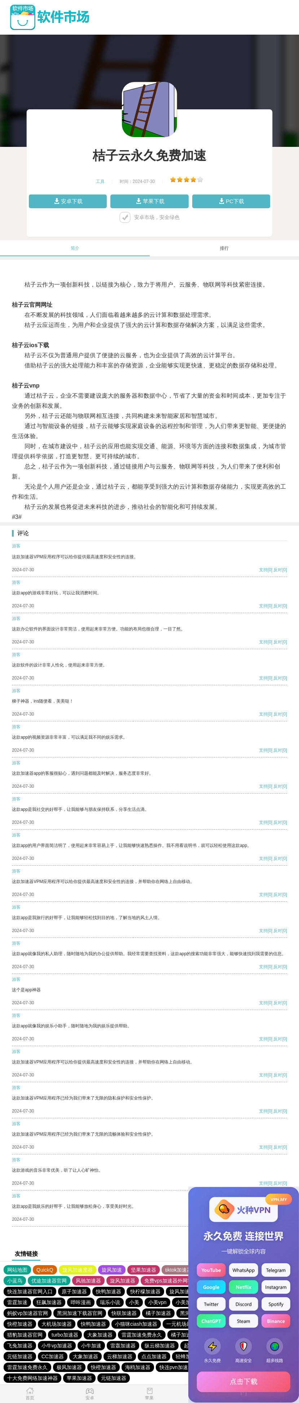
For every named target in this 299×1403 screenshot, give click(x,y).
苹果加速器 (79, 1378)
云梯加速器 (119, 1356)
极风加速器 (69, 1367)
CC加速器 (52, 1356)
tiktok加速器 (178, 1270)
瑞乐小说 (110, 1302)
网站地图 (17, 1270)
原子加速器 (74, 1291)
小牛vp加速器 (56, 1346)
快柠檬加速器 (145, 1291)
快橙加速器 (19, 1324)
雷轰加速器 (123, 1346)
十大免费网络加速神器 (32, 1378)
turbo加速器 (65, 1335)
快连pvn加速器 (176, 1367)
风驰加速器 (88, 1281)
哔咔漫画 (81, 1302)
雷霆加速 (17, 1302)
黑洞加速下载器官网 (79, 1313)
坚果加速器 (143, 1270)
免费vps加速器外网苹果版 (173, 1281)
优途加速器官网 (49, 1281)
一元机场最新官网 (186, 1324)
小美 (134, 1302)
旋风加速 (112, 1270)
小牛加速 (91, 1346)
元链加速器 (19, 1356)
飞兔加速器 (19, 1346)
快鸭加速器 (108, 1291)
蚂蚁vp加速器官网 (27, 1313)
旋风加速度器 (77, 1270)
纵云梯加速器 (160, 1346)
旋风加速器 (122, 1281)
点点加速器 (154, 1356)
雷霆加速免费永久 (142, 1335)
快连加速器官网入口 (30, 1291)
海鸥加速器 (137, 1367)
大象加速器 (100, 1335)
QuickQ (44, 1270)
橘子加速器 (158, 1313)
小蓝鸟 (14, 1281)
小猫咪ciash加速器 (136, 1324)
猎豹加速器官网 (25, 1335)
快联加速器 (124, 1313)
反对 (277, 569)
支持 (263, 569)
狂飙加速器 (49, 1302)
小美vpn (157, 1302)
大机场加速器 (56, 1324)
